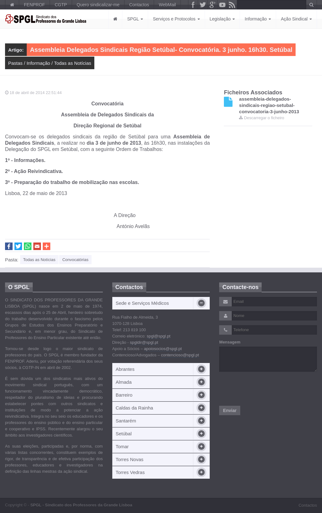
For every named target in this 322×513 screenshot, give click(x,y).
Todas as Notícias (72, 63)
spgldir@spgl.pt (144, 342)
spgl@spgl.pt (158, 336)
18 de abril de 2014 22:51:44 (33, 93)
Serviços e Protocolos (176, 18)
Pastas (15, 63)
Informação (258, 18)
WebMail (167, 4)
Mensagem (229, 342)
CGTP (61, 4)
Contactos (139, 4)
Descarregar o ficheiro (261, 118)
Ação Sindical (296, 18)
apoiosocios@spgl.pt (163, 348)
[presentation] (267, 388)
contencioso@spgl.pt (180, 355)
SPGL (135, 18)
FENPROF (34, 4)
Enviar (229, 410)
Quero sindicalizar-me (98, 4)
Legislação (222, 18)
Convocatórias (75, 259)
